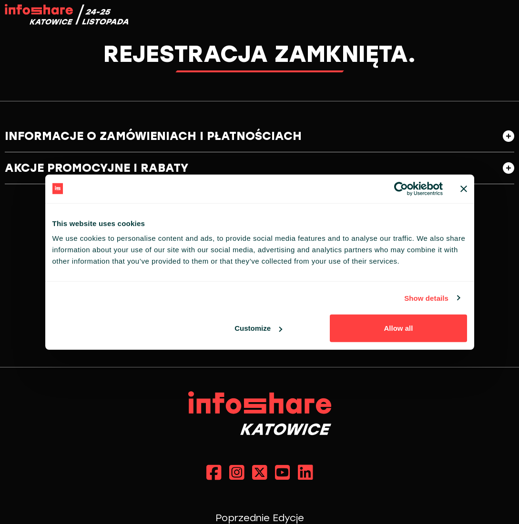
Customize (258, 328)
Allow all (398, 328)
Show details (426, 298)
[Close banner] (463, 188)
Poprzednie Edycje (259, 518)
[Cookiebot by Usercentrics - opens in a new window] (401, 188)
